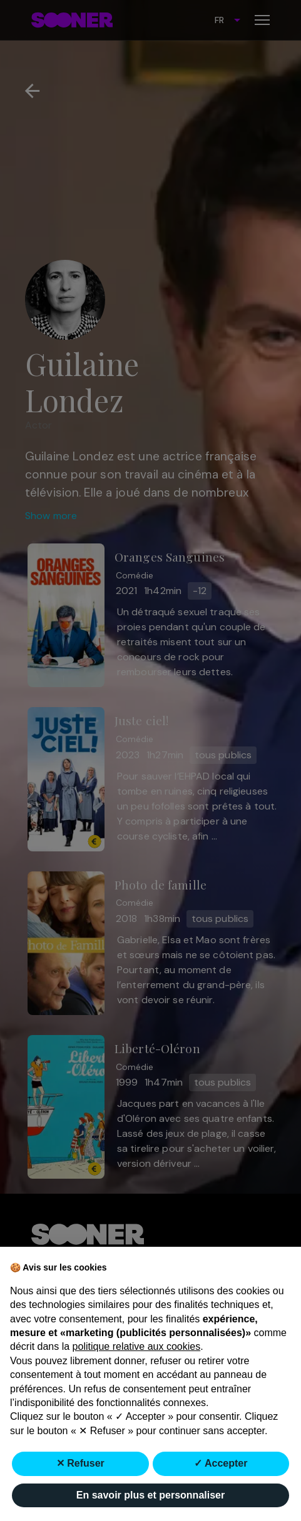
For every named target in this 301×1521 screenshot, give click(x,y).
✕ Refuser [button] (80, 1463)
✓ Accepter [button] (220, 1463)
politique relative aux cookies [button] (137, 1346)
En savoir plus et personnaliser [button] (150, 1495)
